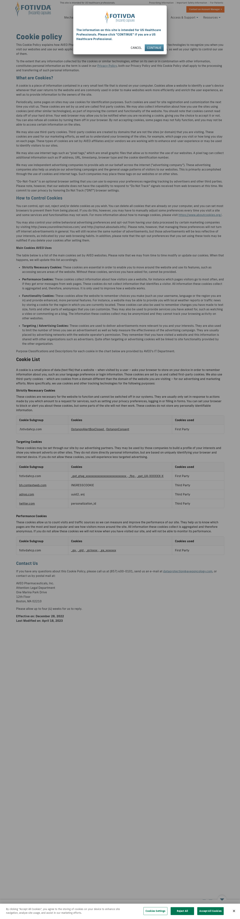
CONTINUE (154, 48)
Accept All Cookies (210, 914)
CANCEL (136, 48)
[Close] (234, 914)
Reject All (182, 914)
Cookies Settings (155, 914)
